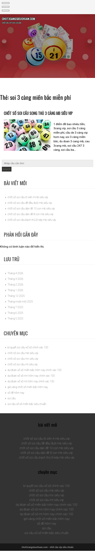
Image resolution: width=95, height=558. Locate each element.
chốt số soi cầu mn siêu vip (23, 365)
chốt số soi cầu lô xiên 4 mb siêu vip (28, 204)
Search (7, 176)
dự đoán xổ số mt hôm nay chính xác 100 (31, 388)
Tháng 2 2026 (15, 291)
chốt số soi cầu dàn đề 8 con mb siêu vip (30, 221)
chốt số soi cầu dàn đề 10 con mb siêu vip (31, 215)
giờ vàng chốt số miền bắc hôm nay (28, 394)
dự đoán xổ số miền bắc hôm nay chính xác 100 (34, 377)
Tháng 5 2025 (15, 325)
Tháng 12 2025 (16, 303)
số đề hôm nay (16, 399)
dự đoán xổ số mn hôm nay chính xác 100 (31, 382)
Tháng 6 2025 (15, 320)
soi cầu (12, 405)
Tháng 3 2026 (15, 286)
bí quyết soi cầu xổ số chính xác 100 (28, 354)
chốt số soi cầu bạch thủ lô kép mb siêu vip (32, 227)
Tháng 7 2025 (15, 314)
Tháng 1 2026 (15, 297)
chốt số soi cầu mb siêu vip (23, 360)
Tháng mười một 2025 (20, 308)
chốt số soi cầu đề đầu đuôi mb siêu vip (30, 210)
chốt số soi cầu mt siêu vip (23, 371)
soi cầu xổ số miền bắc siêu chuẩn (27, 411)
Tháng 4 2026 (15, 280)
